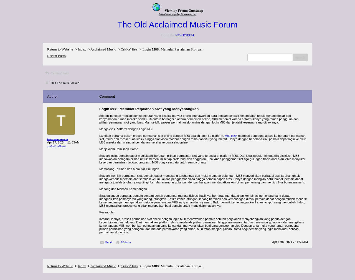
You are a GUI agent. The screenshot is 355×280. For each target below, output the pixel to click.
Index (82, 49)
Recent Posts (56, 56)
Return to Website (60, 49)
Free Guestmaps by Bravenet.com (177, 14)
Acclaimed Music (103, 49)
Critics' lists (129, 49)
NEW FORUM (184, 35)
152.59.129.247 (56, 145)
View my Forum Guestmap (184, 10)
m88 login (231, 135)
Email (109, 242)
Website (126, 242)
